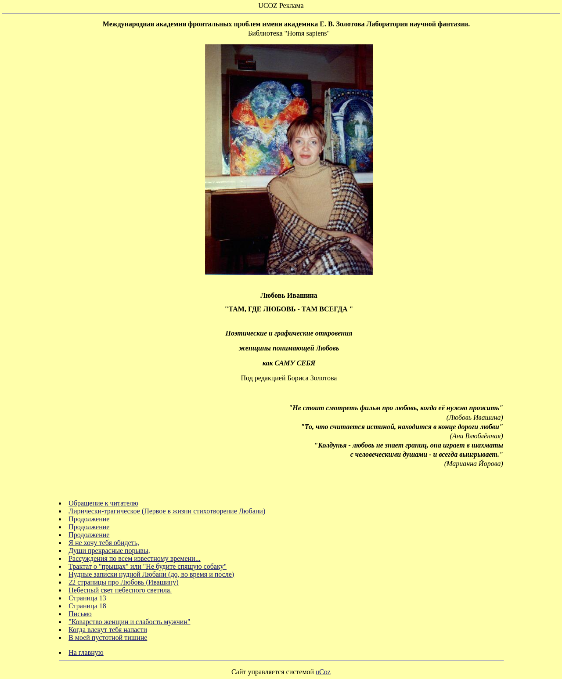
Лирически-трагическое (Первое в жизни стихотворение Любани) (166, 511)
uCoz (323, 671)
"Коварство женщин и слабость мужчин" (129, 621)
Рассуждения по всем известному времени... (134, 558)
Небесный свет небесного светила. (120, 590)
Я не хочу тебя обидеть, (103, 542)
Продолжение (88, 519)
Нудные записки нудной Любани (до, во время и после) (151, 574)
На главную (86, 652)
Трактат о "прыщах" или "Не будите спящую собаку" (147, 566)
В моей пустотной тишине (107, 637)
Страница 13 (87, 598)
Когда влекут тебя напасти (107, 629)
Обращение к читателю (103, 503)
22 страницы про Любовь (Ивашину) (123, 582)
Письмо (80, 614)
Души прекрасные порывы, (109, 550)
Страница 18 (87, 606)
